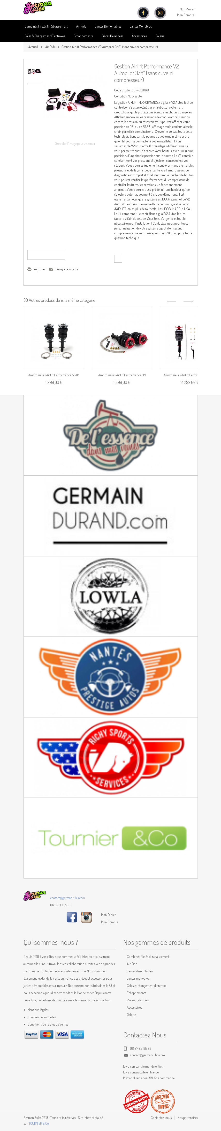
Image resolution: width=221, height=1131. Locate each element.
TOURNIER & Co (39, 1123)
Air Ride (81, 26)
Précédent (171, 301)
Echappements (83, 36)
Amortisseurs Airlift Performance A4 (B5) (189, 375)
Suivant (189, 301)
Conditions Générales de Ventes (48, 1024)
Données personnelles (42, 1017)
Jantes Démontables (108, 26)
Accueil (33, 47)
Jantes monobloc (138, 978)
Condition (120, 96)
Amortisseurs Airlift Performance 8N (122, 375)
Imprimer (39, 269)
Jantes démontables (140, 971)
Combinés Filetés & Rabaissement (46, 26)
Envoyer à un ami (66, 269)
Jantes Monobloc (141, 26)
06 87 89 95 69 (60, 905)
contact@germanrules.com (67, 898)
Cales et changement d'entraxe (146, 985)
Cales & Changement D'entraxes (45, 36)
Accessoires (139, 36)
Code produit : (123, 90)
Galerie (159, 36)
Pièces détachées (112, 36)
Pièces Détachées (138, 1000)
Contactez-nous (161, 1118)
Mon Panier (187, 9)
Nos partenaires (188, 1118)
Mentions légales (38, 1010)
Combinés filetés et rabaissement (148, 956)
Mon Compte (185, 15)
